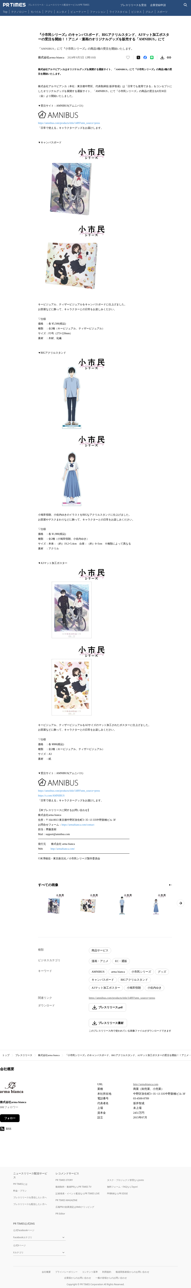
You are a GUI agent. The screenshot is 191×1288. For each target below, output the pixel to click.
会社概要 (46, 1271)
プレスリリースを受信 (133, 5)
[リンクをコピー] (169, 57)
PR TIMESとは (20, 1184)
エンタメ (61, 11)
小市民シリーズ (141, 971)
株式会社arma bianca (49, 1055)
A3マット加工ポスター (106, 987)
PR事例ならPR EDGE (117, 1193)
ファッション (98, 11)
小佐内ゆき (155, 987)
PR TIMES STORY (64, 1180)
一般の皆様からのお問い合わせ (111, 1277)
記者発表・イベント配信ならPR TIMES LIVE (78, 1193)
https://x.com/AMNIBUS (51, 795)
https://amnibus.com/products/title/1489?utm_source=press (69, 123)
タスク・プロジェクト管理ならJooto (125, 1180)
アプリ (49, 11)
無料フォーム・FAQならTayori (122, 1186)
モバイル (36, 11)
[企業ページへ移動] (11, 1088)
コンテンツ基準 (90, 1271)
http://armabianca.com (145, 1084)
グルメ (149, 11)
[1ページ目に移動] (169, 884)
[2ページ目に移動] (171, 884)
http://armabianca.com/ (63, 848)
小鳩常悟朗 (134, 987)
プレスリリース (23, 1055)
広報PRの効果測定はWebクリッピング (75, 1207)
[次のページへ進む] (180, 903)
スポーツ (162, 11)
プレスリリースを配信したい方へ (30, 1204)
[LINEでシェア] (152, 57)
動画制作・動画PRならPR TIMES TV (73, 1186)
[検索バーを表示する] (185, 4)
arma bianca (118, 971)
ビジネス (136, 11)
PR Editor (60, 1213)
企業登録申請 (158, 5)
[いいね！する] (128, 57)
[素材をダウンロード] (162, 57)
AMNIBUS (98, 971)
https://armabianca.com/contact (78, 824)
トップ (6, 1055)
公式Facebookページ (24, 1230)
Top (5, 11)
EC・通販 (121, 961)
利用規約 (106, 1271)
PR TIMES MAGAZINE (66, 1200)
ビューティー (78, 11)
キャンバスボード (103, 979)
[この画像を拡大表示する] (54, 905)
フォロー (9, 1118)
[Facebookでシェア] (145, 57)
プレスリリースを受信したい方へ (30, 1197)
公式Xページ (19, 1245)
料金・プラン (20, 1190)
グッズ (162, 971)
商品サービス (100, 950)
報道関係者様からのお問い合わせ (132, 1271)
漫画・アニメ (100, 961)
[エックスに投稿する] (138, 57)
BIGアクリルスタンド (134, 979)
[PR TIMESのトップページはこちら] (46, 5)
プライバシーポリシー (66, 1271)
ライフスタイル (118, 11)
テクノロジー (19, 11)
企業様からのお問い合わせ (77, 1277)
